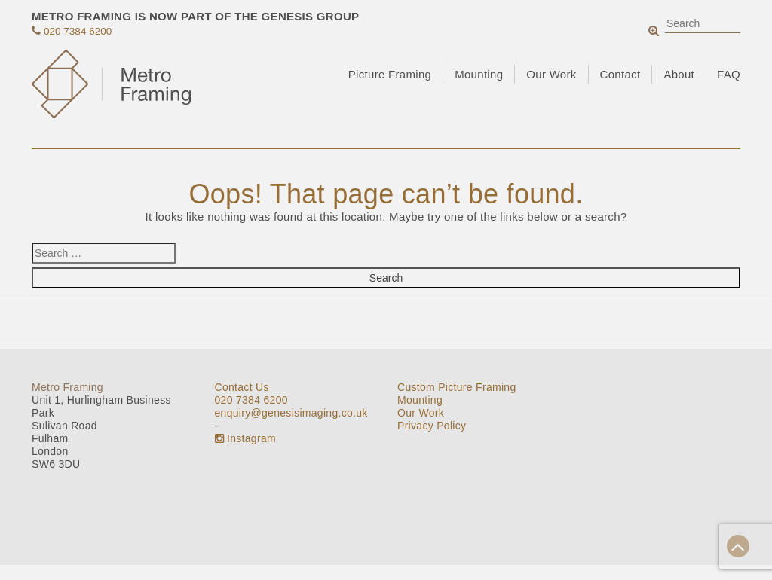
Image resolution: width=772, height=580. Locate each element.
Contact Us (242, 391)
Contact (620, 78)
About (678, 78)
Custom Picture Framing (456, 391)
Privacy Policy (431, 429)
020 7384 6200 (78, 34)
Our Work (551, 78)
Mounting (479, 78)
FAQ (728, 78)
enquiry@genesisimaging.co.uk (291, 417)
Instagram (245, 442)
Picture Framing (389, 78)
